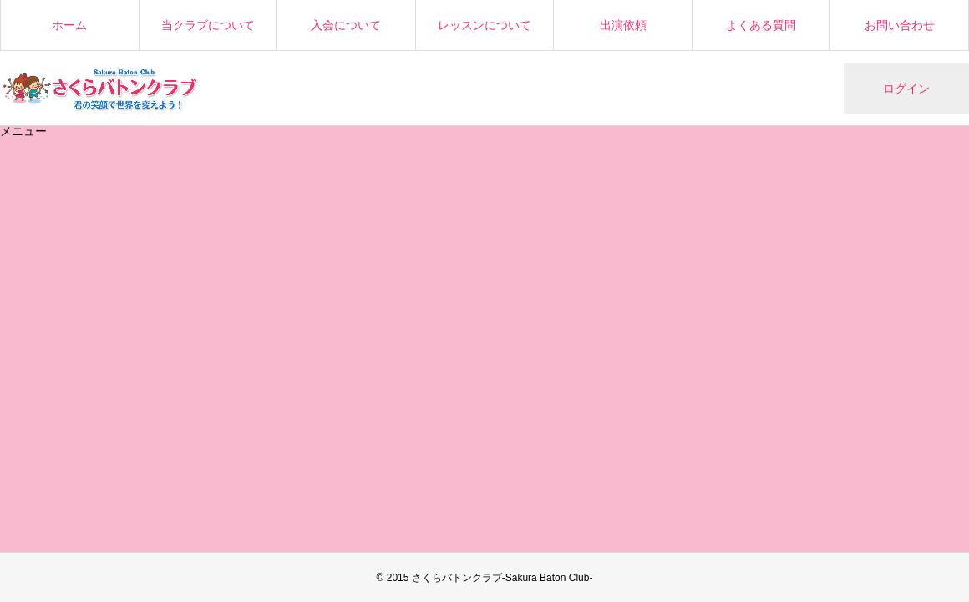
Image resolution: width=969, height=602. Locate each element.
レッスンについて (484, 25)
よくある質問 (761, 25)
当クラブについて (208, 25)
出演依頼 (623, 25)
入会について (346, 25)
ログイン (906, 88)
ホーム (69, 25)
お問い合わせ (900, 25)
